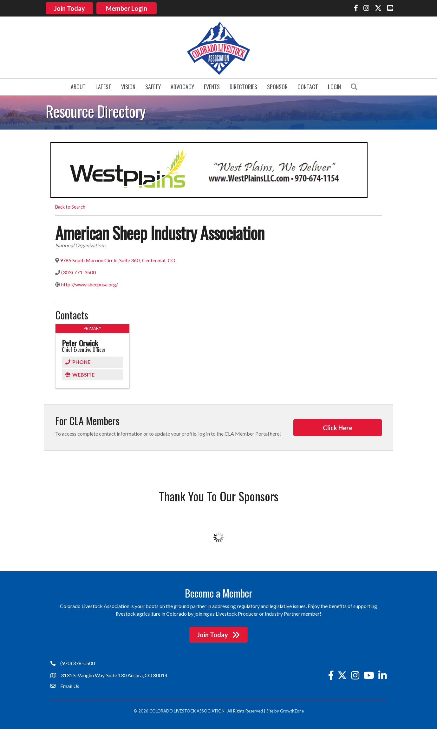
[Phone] (92, 360)
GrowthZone (292, 709)
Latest (103, 86)
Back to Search (70, 205)
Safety (153, 86)
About (78, 86)
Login (334, 86)
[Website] (92, 373)
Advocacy (182, 86)
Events (212, 86)
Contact (307, 86)
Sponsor (277, 86)
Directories (243, 86)
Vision (128, 86)
